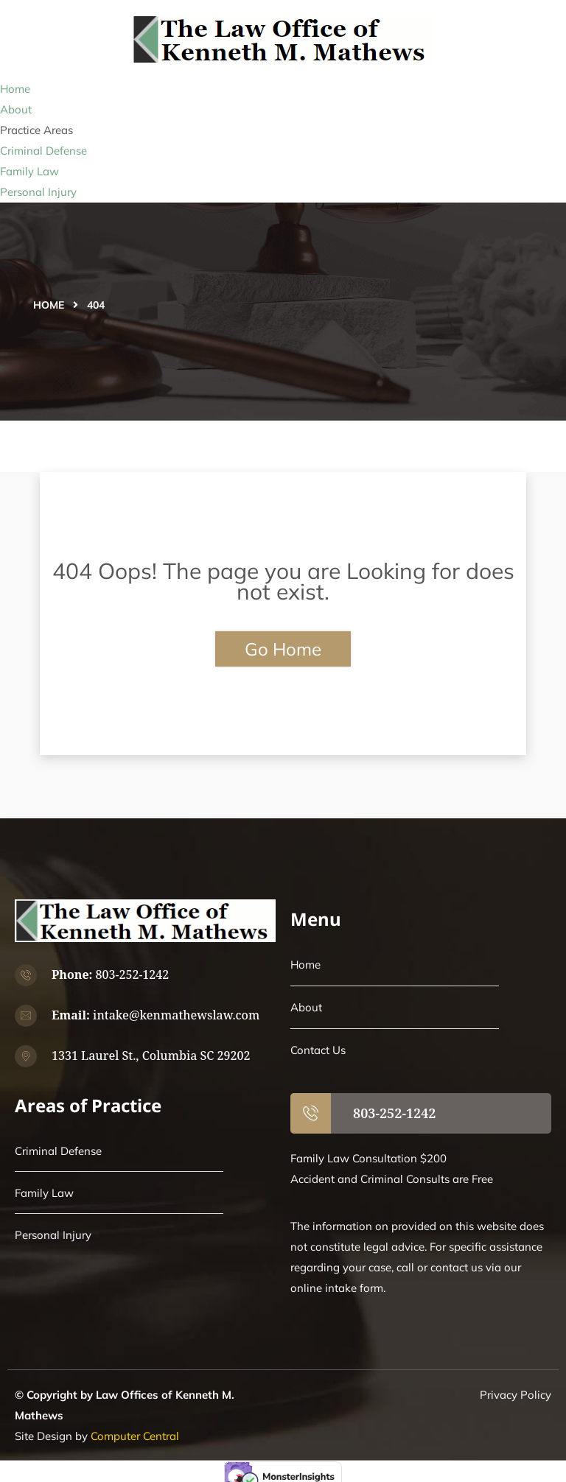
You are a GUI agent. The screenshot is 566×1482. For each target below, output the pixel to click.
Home (15, 89)
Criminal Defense (43, 151)
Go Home (283, 649)
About (16, 109)
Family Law (29, 171)
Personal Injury (38, 192)
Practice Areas (36, 130)
